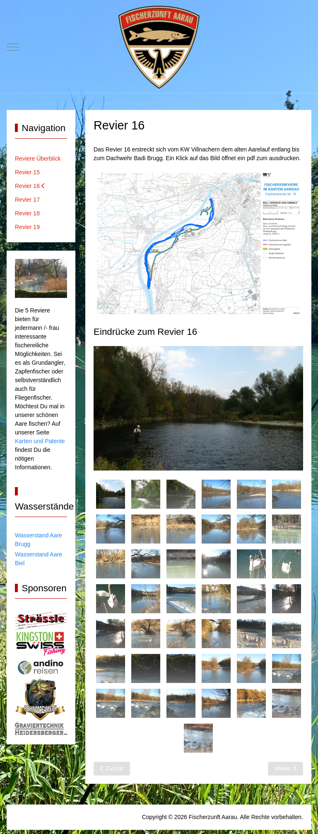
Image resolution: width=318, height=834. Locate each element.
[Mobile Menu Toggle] (13, 47)
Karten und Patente (40, 441)
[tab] (110, 494)
